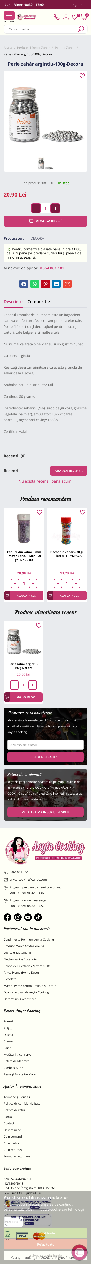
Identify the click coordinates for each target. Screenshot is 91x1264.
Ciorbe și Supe (13, 1068)
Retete (8, 1117)
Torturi (8, 1021)
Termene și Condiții (17, 1097)
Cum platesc (12, 1143)
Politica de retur (14, 1110)
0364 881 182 (52, 268)
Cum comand (13, 1136)
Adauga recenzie (69, 470)
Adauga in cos (45, 221)
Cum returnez (13, 1150)
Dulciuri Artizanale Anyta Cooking (26, 992)
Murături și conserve (18, 1054)
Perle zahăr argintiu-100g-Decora (23, 666)
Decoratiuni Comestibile (20, 999)
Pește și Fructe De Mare (20, 1074)
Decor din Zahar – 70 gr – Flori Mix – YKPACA (66, 554)
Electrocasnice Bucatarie (20, 959)
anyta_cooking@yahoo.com (25, 879)
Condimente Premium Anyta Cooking (29, 939)
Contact (9, 1123)
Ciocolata (10, 979)
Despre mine (12, 1130)
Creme (8, 1041)
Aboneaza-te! (45, 757)
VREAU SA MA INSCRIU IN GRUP (45, 812)
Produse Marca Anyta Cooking (24, 946)
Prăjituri (9, 1028)
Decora (37, 238)
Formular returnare (17, 1156)
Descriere (13, 301)
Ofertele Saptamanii (17, 953)
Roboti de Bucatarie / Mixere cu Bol (27, 966)
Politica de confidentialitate (22, 1103)
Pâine (7, 1048)
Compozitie (38, 301)
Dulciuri (9, 1035)
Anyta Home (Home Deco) (21, 972)
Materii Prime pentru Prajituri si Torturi (30, 986)
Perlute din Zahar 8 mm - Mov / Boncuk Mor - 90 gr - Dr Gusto (24, 556)
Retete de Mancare (16, 1061)
